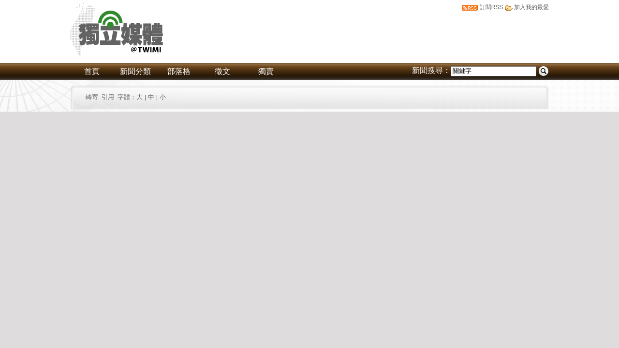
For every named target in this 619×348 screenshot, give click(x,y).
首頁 (92, 71)
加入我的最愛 (531, 7)
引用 (108, 97)
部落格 (179, 71)
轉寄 (94, 97)
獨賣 (266, 71)
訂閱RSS (491, 7)
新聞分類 (135, 71)
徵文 (222, 71)
